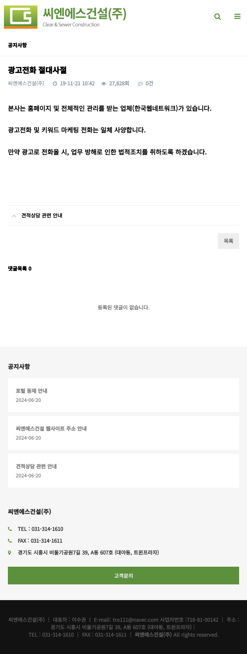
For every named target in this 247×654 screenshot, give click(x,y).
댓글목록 (20, 268)
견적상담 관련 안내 (35, 212)
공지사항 (19, 366)
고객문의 (123, 575)
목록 (228, 241)
